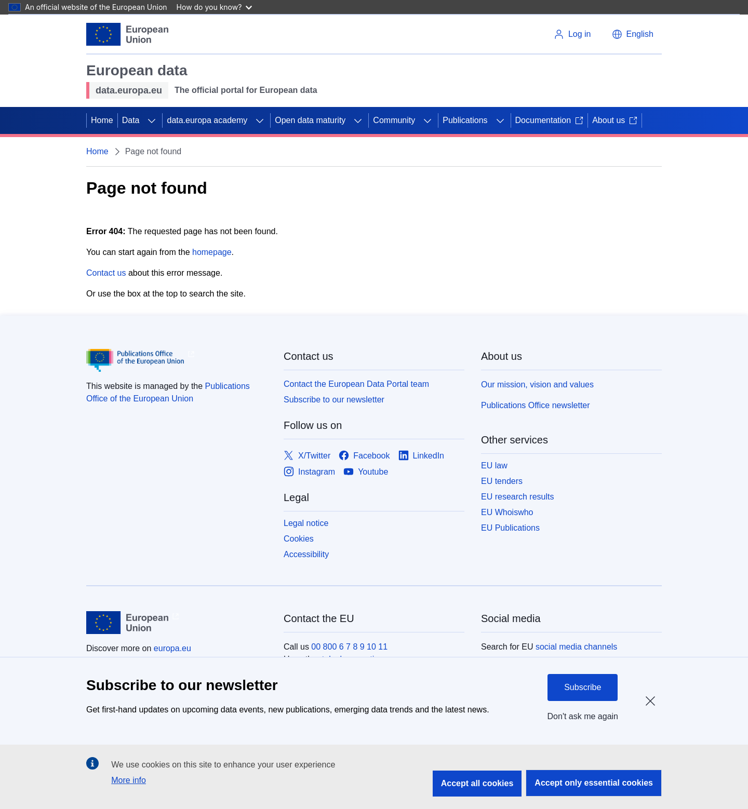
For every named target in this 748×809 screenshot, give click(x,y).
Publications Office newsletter (535, 405)
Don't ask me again (582, 716)
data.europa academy (207, 120)
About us (614, 120)
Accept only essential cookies (594, 782)
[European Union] (127, 34)
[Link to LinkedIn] (421, 456)
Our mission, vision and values (537, 384)
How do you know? (214, 7)
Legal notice (306, 523)
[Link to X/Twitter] (307, 456)
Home (102, 120)
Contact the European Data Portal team (356, 384)
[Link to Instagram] (309, 472)
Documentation (549, 120)
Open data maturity (310, 120)
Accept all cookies (477, 783)
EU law (494, 465)
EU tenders (502, 481)
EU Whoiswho (507, 512)
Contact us (106, 272)
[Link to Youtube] (365, 472)
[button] (633, 34)
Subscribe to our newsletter (334, 399)
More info (128, 780)
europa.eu (172, 648)
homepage (212, 252)
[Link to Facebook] (364, 456)
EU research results (517, 496)
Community (394, 120)
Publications (465, 120)
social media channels (576, 646)
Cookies (299, 538)
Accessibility (306, 554)
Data (131, 120)
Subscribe (582, 687)
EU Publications (510, 527)
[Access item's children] (151, 120)
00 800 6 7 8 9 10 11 (349, 646)
